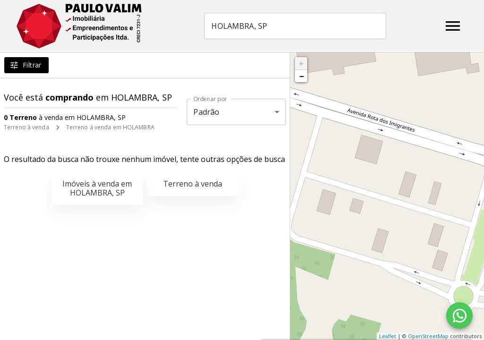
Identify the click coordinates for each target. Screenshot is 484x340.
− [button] (301, 76)
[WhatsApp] (459, 315)
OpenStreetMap (428, 336)
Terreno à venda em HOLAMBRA (110, 127)
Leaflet (387, 336)
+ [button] (301, 63)
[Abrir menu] (453, 26)
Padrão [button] (206, 112)
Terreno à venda (26, 127)
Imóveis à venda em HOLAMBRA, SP (97, 188)
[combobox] (296, 26)
